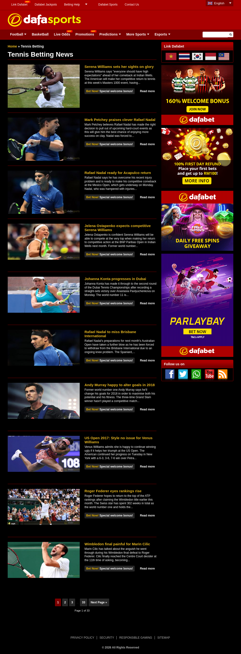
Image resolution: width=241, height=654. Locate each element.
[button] (230, 34)
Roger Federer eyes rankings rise (113, 491)
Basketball (40, 34)
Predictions (108, 34)
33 (83, 602)
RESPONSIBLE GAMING (135, 637)
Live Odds (62, 34)
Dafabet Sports (107, 4)
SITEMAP (163, 637)
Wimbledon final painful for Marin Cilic (117, 544)
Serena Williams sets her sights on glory (119, 67)
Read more (147, 91)
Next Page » (99, 602)
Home (12, 46)
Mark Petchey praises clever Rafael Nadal (119, 120)
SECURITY (107, 637)
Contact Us (132, 4)
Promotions (84, 34)
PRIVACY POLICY (82, 637)
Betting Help (72, 4)
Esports (161, 34)
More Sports (136, 34)
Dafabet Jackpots (46, 4)
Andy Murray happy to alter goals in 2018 (119, 385)
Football (16, 34)
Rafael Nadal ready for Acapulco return (117, 173)
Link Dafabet (19, 4)
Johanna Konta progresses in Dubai (115, 279)
